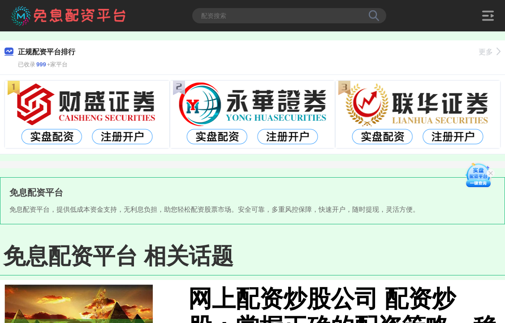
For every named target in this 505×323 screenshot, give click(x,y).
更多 (490, 52)
